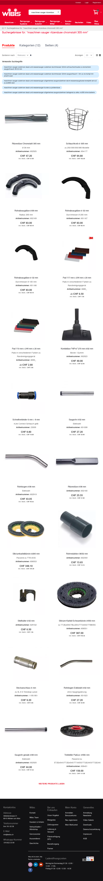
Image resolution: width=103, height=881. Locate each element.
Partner (50, 848)
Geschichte (34, 843)
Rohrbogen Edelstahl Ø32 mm (77, 687)
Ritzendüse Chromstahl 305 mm (26, 143)
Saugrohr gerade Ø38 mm (26, 754)
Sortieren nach (8, 55)
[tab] (10, 42)
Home (3, 28)
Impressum (87, 834)
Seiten (51, 44)
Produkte (8, 45)
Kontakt (78, 2)
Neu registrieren (71, 820)
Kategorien (29, 44)
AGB (85, 838)
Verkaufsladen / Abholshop (36, 828)
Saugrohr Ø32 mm (77, 419)
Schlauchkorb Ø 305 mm (77, 143)
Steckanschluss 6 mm (26, 687)
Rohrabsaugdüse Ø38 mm (26, 210)
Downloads (87, 824)
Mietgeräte (51, 820)
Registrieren (97, 2)
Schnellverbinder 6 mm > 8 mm (26, 419)
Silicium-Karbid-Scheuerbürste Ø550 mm (77, 620)
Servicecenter (35, 834)
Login (87, 2)
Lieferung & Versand (51, 830)
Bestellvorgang (53, 844)
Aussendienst (35, 838)
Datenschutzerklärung (91, 829)
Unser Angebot (53, 815)
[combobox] (45, 12)
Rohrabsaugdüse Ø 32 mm (77, 210)
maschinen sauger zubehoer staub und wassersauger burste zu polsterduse (32, 87)
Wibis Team (34, 817)
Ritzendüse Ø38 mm (77, 486)
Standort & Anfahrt (37, 822)
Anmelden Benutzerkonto (70, 814)
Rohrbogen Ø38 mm (26, 486)
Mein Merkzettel (71, 824)
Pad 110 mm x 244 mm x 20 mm (26, 348)
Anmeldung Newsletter (87, 814)
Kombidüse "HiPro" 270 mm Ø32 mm (77, 348)
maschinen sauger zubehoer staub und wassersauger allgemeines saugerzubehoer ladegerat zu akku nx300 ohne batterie (49, 92)
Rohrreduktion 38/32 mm (77, 553)
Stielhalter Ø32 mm (26, 620)
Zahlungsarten (52, 824)
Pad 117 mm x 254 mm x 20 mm (77, 277)
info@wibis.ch (8, 834)
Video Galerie (88, 820)
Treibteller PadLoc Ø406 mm (76, 754)
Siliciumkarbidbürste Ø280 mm (26, 553)
